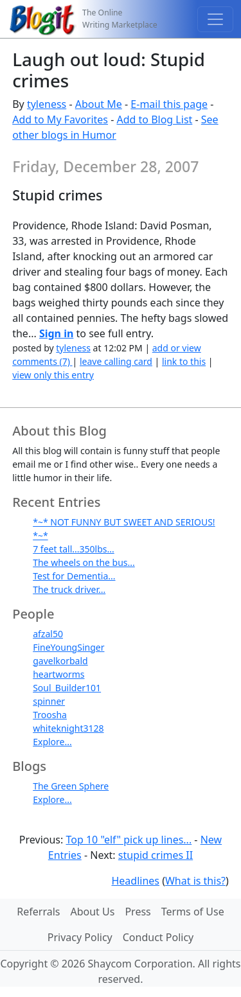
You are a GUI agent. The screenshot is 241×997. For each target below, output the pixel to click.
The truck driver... (69, 589)
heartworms (58, 674)
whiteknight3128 (68, 728)
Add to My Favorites (60, 119)
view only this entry (53, 375)
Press (137, 911)
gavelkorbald (60, 661)
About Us (92, 911)
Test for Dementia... (74, 576)
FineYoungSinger (68, 647)
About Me (98, 104)
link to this (184, 361)
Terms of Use (192, 911)
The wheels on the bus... (84, 562)
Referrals (38, 911)
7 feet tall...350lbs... (73, 549)
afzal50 (48, 634)
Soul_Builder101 (67, 688)
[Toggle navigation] (215, 19)
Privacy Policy (80, 937)
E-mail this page (169, 104)
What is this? (195, 881)
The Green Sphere (71, 786)
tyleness (46, 104)
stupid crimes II (155, 855)
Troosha (50, 715)
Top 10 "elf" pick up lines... (129, 840)
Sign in (56, 333)
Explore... (52, 742)
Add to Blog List (154, 119)
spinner (49, 701)
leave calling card (116, 361)
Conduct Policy (158, 937)
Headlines (135, 881)
